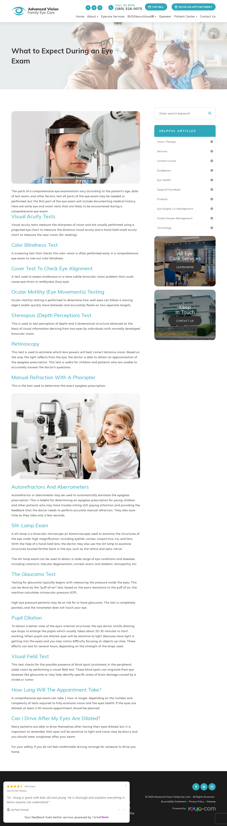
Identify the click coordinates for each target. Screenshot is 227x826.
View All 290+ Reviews (17, 775)
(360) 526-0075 (128, 7)
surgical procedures (173, 191)
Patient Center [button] (185, 16)
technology (167, 230)
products (165, 201)
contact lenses (170, 161)
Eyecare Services (113, 16)
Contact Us (208, 16)
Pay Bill (156, 7)
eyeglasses (167, 171)
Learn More (185, 270)
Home (80, 16)
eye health (167, 181)
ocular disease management (179, 221)
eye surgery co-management (180, 211)
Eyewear (165, 16)
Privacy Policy (196, 801)
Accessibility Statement (173, 801)
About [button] (92, 16)
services (165, 151)
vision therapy (169, 142)
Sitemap (211, 801)
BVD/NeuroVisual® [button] (141, 16)
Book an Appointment (193, 7)
